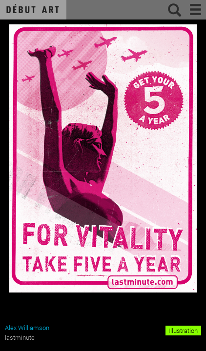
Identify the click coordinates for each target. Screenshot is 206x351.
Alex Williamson (27, 327)
